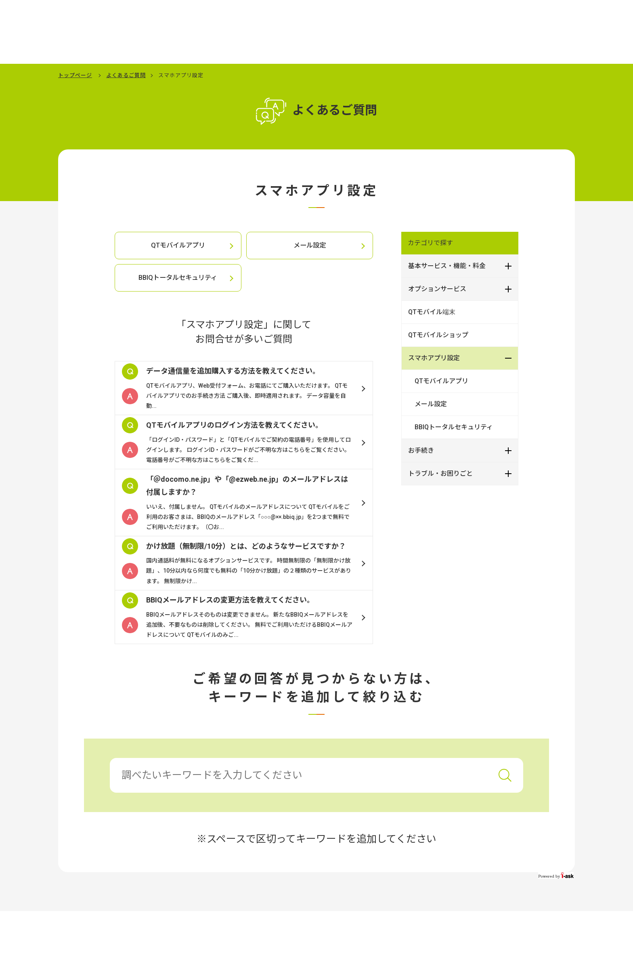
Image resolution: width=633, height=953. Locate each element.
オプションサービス (437, 289)
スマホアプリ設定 (434, 358)
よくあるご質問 (126, 75)
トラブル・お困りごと (440, 473)
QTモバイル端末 (431, 312)
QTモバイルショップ (438, 335)
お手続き (421, 450)
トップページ (75, 75)
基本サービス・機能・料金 (447, 266)
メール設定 (309, 245)
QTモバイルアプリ (178, 245)
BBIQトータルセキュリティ (178, 278)
